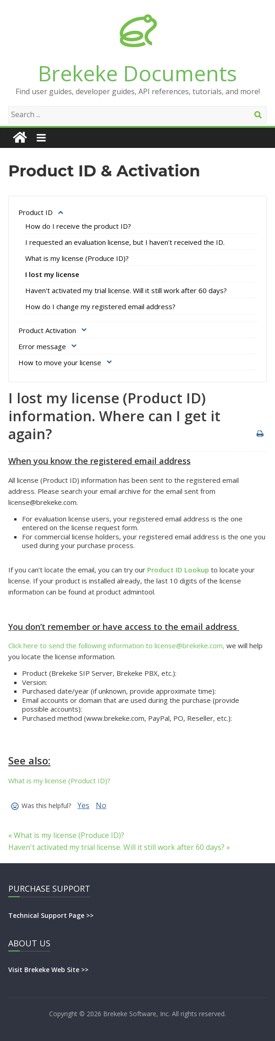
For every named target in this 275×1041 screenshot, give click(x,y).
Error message (42, 346)
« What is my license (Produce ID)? (66, 835)
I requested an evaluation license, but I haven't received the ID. (125, 242)
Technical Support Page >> (51, 915)
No (101, 805)
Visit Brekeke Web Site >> (48, 969)
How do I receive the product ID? (78, 226)
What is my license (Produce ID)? (77, 258)
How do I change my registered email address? (100, 306)
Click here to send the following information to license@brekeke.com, (116, 645)
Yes (83, 805)
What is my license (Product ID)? (59, 780)
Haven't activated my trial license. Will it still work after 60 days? (126, 290)
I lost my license (52, 274)
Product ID (35, 212)
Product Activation (47, 330)
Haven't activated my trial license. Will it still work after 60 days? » (119, 847)
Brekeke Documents (137, 73)
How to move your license (59, 362)
